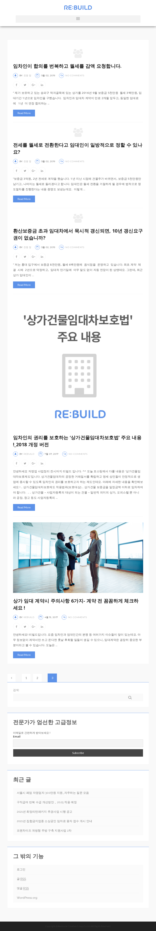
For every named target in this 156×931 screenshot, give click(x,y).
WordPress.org (27, 897)
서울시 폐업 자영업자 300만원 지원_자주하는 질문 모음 (53, 793)
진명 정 (27, 75)
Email (16, 736)
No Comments (74, 75)
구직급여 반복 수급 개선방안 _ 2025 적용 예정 (47, 802)
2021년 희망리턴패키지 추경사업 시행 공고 (44, 811)
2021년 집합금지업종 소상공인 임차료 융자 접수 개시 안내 (54, 821)
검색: (16, 690)
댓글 (23, 888)
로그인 (21, 869)
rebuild (29, 453)
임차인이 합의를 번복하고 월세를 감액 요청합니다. (67, 66)
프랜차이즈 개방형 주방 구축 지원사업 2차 (44, 830)
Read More (24, 113)
